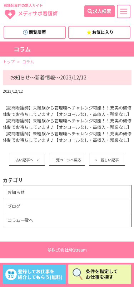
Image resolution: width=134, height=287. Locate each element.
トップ (9, 61)
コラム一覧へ (20, 220)
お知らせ (16, 192)
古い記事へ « (27, 159)
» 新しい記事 (107, 159)
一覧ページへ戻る (67, 159)
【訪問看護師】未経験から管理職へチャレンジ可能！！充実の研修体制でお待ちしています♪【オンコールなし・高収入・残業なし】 (67, 110)
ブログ (14, 206)
